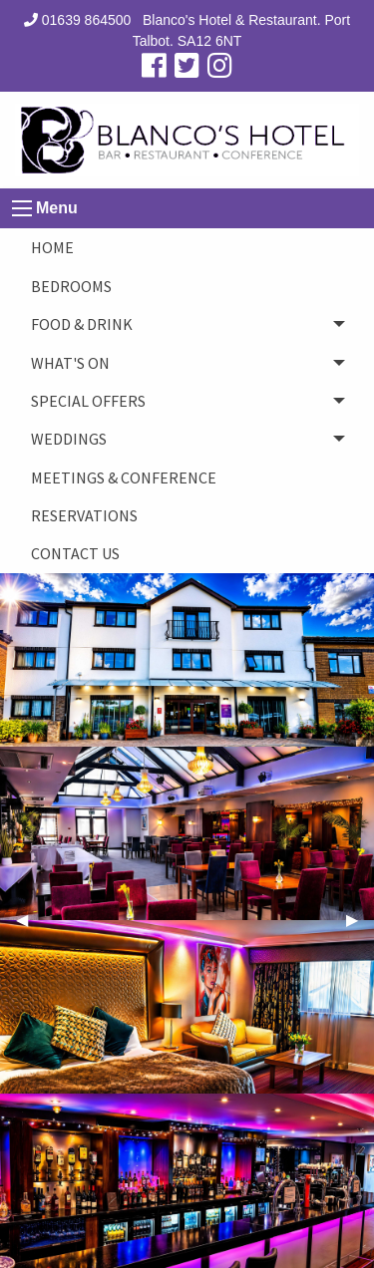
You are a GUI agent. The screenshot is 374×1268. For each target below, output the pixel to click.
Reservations (84, 515)
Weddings (69, 439)
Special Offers (88, 401)
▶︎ (360, 919)
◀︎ (30, 919)
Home (52, 247)
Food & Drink (82, 324)
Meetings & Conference (123, 477)
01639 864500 (77, 20)
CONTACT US (75, 553)
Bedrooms (71, 286)
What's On (70, 363)
